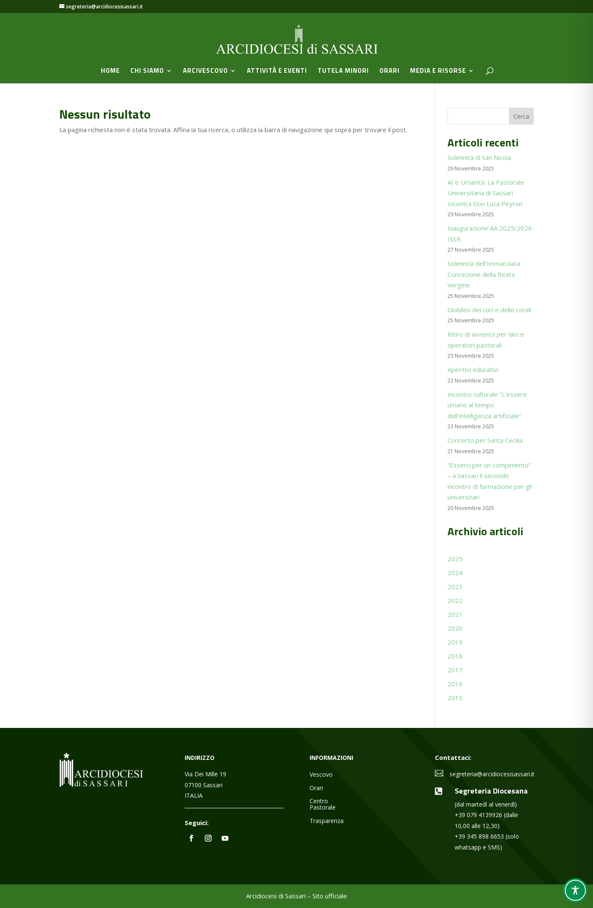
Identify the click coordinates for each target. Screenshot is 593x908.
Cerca (521, 116)
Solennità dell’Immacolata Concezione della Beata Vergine (483, 274)
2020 (455, 628)
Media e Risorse (438, 71)
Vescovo (321, 774)
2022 (455, 600)
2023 (455, 586)
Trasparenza (327, 821)
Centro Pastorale (323, 804)
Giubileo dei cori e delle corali (489, 309)
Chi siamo (147, 71)
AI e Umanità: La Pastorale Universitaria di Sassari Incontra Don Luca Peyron (485, 193)
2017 (455, 670)
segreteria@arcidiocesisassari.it (492, 774)
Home (110, 71)
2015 (455, 697)
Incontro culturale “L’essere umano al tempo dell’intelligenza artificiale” (487, 405)
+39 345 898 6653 (479, 836)
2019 (455, 642)
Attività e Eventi (277, 71)
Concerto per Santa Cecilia (485, 440)
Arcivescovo (205, 71)
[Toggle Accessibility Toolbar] (575, 890)
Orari (389, 71)
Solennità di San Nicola (479, 157)
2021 (455, 614)
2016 (455, 684)
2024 (455, 572)
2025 (455, 559)
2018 (455, 656)
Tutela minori (343, 71)
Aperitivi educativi (472, 369)
